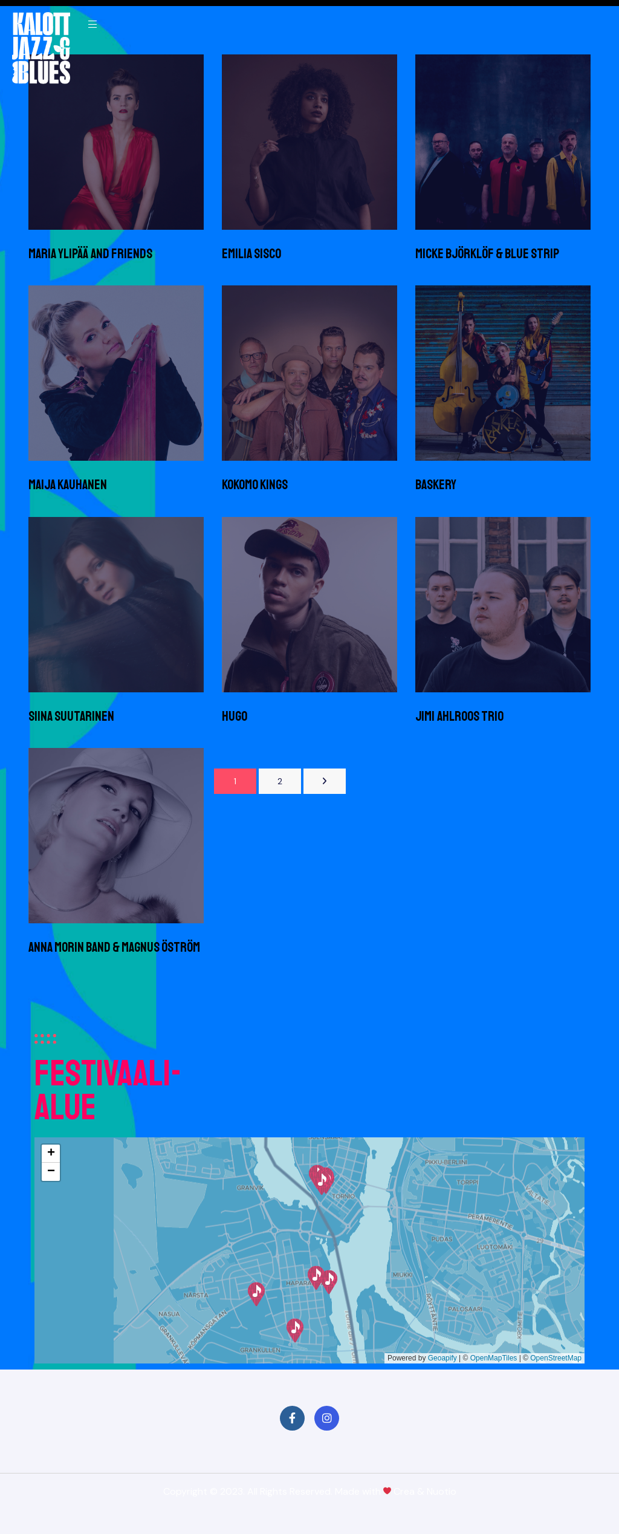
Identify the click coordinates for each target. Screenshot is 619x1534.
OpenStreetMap (556, 1358)
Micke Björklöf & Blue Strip (487, 253)
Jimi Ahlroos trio (459, 716)
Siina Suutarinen (71, 716)
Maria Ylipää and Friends (90, 253)
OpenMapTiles (493, 1358)
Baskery (435, 484)
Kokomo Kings (255, 484)
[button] (295, 1330)
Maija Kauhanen (67, 484)
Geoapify (442, 1358)
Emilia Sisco (251, 253)
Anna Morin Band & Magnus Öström (114, 947)
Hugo (234, 716)
